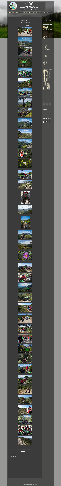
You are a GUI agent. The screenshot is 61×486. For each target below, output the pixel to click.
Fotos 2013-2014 (45, 94)
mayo (45, 47)
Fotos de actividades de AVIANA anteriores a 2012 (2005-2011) (47, 20)
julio (45, 45)
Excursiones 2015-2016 (46, 87)
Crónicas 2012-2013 (45, 71)
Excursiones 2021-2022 (46, 92)
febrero (46, 55)
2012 (45, 64)
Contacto (40, 12)
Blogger (38, 484)
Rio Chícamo (46, 48)
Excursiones (43, 12)
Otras (47, 12)
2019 (45, 39)
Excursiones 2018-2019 (46, 89)
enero (45, 56)
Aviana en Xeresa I (47, 50)
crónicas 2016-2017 (45, 75)
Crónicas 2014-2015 (45, 73)
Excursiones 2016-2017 (46, 83)
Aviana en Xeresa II (47, 49)
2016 (45, 60)
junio (45, 46)
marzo (46, 54)
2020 (45, 38)
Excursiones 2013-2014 (46, 85)
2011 (45, 65)
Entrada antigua (38, 479)
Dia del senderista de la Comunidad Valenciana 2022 (46, 17)
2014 (45, 62)
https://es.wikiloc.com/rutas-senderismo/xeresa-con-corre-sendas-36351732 (22, 449)
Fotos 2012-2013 (45, 93)
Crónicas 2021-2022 (45, 80)
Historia (13, 12)
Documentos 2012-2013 (46, 81)
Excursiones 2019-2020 (46, 90)
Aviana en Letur (47, 51)
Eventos (44, 82)
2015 (45, 61)
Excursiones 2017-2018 (46, 88)
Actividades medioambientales (47, 69)
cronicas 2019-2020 (45, 78)
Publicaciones (29, 12)
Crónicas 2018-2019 (45, 77)
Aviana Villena (15, 451)
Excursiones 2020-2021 (46, 91)
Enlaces (34, 12)
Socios (20, 12)
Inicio (10, 12)
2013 (45, 63)
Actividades (16, 12)
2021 (45, 37)
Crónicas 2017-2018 (45, 76)
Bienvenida (44, 70)
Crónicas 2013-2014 (45, 72)
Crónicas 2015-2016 (45, 74)
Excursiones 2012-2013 (46, 84)
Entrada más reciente (13, 479)
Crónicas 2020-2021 (45, 79)
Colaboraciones (25, 12)
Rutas (36, 12)
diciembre (46, 40)
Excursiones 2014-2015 (46, 86)
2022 (45, 36)
